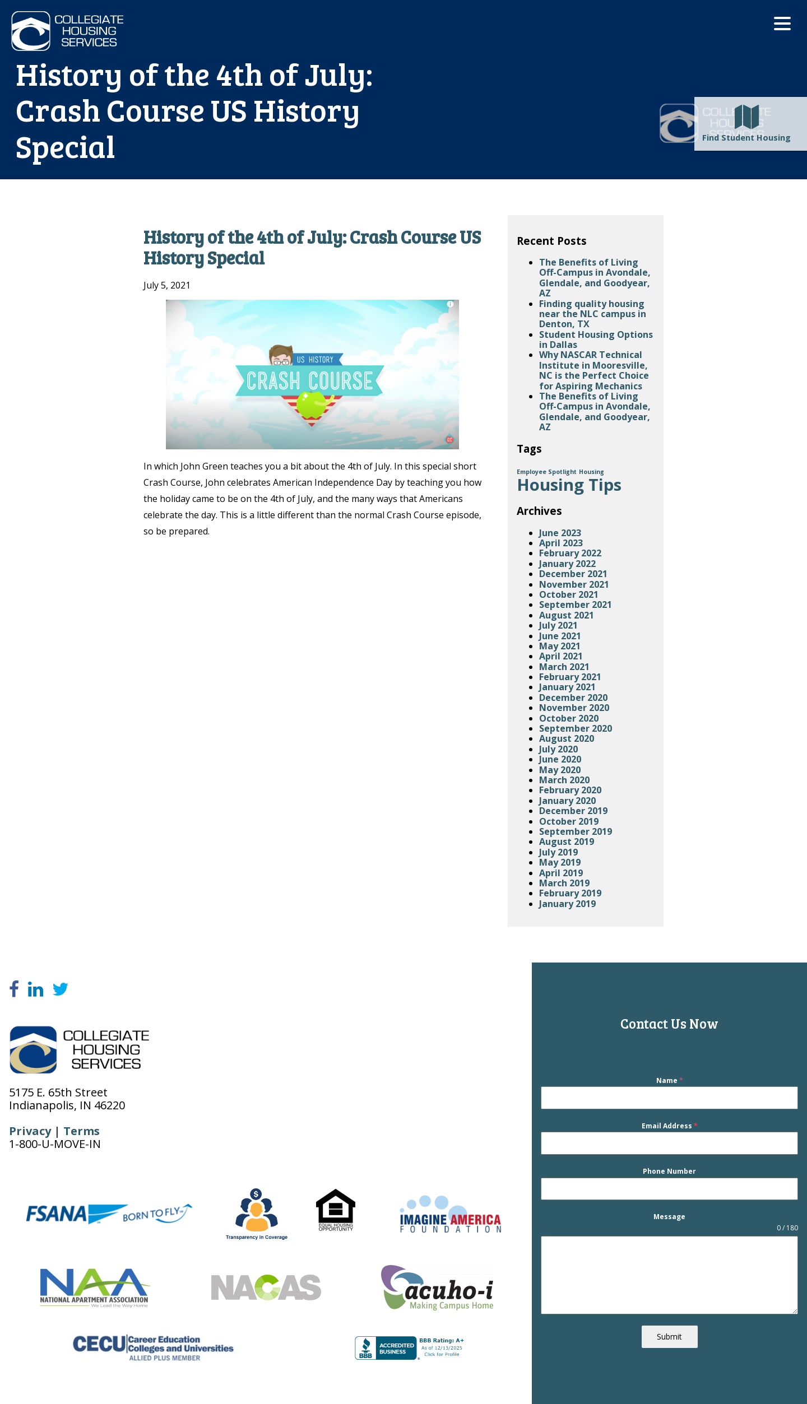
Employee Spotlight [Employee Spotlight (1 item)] (547, 472)
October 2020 (569, 718)
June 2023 (560, 533)
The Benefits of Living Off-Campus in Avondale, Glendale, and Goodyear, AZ (595, 277)
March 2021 (564, 667)
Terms (81, 1130)
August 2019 (566, 841)
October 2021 (569, 594)
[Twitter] (60, 989)
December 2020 (573, 697)
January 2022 (567, 563)
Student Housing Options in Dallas (596, 339)
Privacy (30, 1130)
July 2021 (558, 625)
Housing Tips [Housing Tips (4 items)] (569, 484)
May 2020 (560, 770)
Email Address (670, 1126)
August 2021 (566, 615)
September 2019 (575, 831)
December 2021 (573, 574)
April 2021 (561, 656)
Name (669, 1080)
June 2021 (560, 636)
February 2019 (570, 893)
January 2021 (567, 687)
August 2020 (566, 738)
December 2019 (573, 811)
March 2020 (564, 780)
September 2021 (575, 604)
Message (669, 1217)
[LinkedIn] (35, 989)
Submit (669, 1336)
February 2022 (570, 553)
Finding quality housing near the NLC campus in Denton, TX (592, 314)
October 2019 (569, 821)
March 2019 (564, 883)
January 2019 (567, 904)
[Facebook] (14, 989)
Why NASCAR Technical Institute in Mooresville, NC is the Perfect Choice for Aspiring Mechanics (594, 370)
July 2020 (558, 749)
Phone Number (669, 1172)
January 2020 (567, 800)
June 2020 (560, 759)
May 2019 (560, 862)
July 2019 (558, 852)
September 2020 (575, 728)
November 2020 (574, 707)
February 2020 (570, 790)
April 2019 (561, 873)
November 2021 (574, 584)
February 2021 (570, 677)
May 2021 (560, 646)
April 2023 (561, 543)
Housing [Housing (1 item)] (591, 472)
